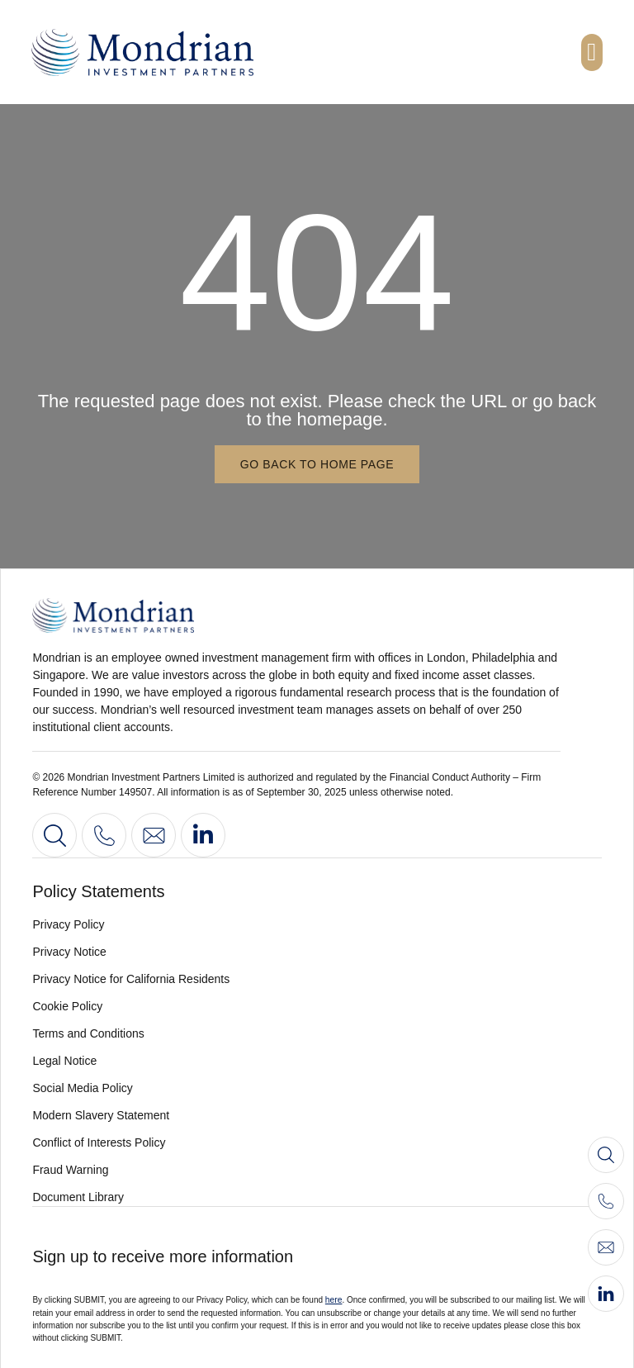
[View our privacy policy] (316, 924)
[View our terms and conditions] (316, 1033)
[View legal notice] (316, 1060)
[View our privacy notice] (316, 951)
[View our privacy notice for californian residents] (316, 978)
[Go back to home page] (317, 464)
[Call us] (606, 1201)
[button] (592, 52)
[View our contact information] (104, 835)
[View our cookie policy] (316, 1005)
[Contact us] (153, 835)
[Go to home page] (197, 615)
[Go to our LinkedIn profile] (203, 835)
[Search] (54, 835)
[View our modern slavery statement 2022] (316, 1114)
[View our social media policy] (316, 1087)
